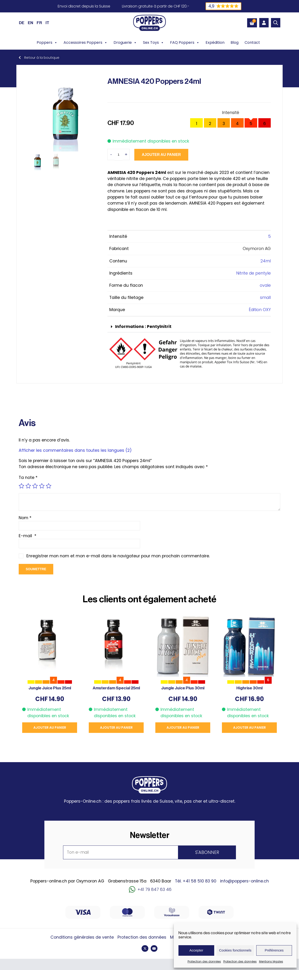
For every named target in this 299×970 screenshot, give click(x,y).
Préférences (274, 950)
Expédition (215, 42)
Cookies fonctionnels (235, 950)
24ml (265, 261)
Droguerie (125, 42)
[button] (189, 327)
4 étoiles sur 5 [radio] (42, 486)
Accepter (196, 950)
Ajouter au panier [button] (49, 727)
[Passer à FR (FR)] (39, 23)
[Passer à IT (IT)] (47, 23)
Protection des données (204, 961)
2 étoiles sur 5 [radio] (28, 486)
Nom (25, 518)
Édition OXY (260, 309)
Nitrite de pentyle (253, 273)
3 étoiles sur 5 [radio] (35, 486)
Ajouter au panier (161, 155)
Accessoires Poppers (85, 42)
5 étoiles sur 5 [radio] (48, 486)
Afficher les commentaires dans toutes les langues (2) (75, 450)
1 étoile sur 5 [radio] (21, 486)
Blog (234, 42)
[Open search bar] (275, 22)
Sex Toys (153, 42)
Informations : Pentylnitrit (143, 326)
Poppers (47, 42)
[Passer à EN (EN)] (30, 23)
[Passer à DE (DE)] (21, 23)
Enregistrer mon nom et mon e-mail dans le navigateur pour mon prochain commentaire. (118, 556)
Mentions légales (271, 961)
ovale (265, 285)
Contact (252, 42)
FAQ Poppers (184, 42)
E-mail (27, 536)
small (265, 297)
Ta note (28, 477)
